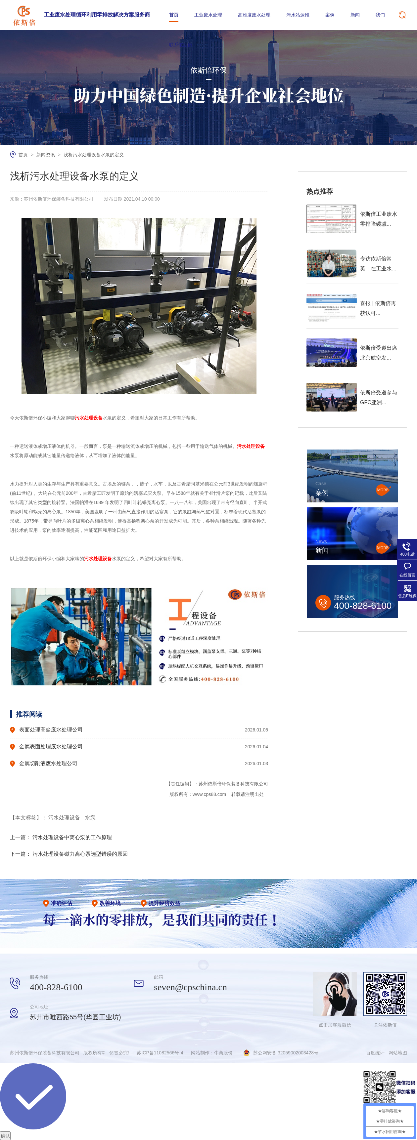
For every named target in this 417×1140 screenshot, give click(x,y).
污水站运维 (297, 15)
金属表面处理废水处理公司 (51, 746)
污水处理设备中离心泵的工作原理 (72, 837)
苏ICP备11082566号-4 (160, 1052)
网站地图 (398, 1052)
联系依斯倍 (180, 44)
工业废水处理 (208, 15)
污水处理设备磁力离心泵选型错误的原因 (80, 854)
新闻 (355, 15)
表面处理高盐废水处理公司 (51, 729)
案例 (330, 15)
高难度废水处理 (254, 15)
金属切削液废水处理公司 (48, 763)
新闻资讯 (46, 154)
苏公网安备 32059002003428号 (285, 1052)
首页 (173, 15)
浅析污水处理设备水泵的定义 (94, 154)
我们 (380, 15)
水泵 (90, 817)
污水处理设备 (64, 817)
